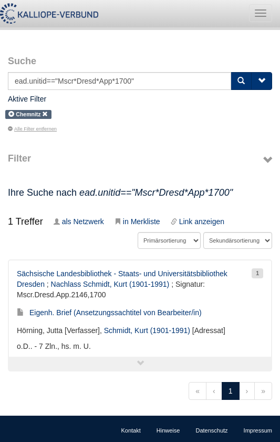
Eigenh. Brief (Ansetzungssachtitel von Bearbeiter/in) (109, 312)
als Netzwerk (79, 221)
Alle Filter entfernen (32, 129)
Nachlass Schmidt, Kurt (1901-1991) (110, 284)
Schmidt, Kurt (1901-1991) (147, 330)
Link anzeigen (197, 221)
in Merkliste (137, 221)
